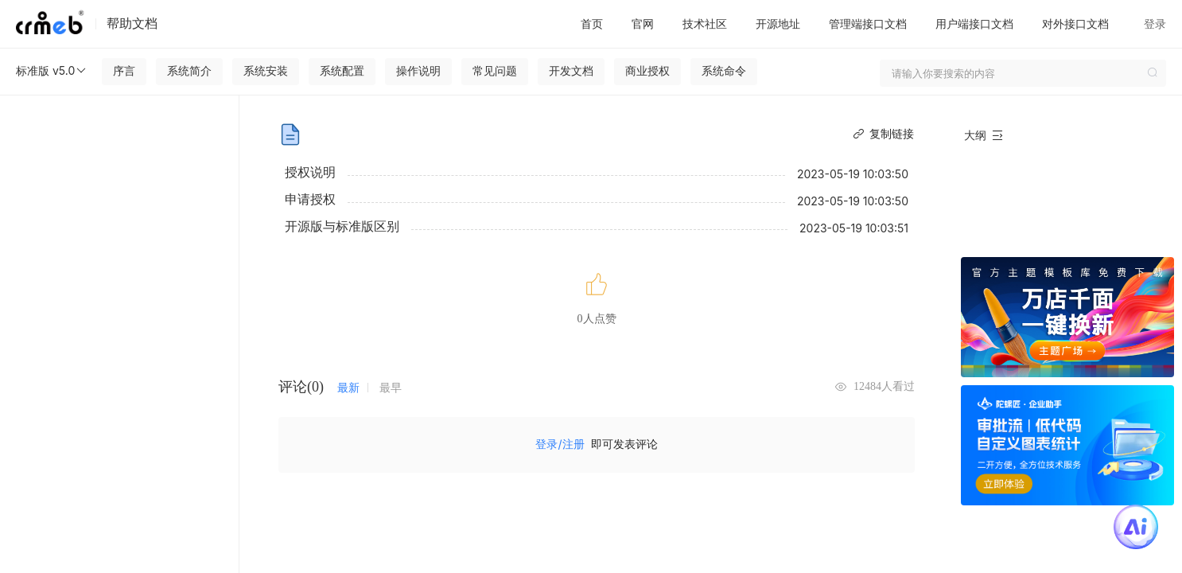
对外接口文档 (1075, 23)
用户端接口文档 (974, 23)
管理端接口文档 (868, 23)
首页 (592, 23)
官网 (643, 23)
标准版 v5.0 (51, 71)
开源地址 (778, 23)
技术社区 (704, 23)
